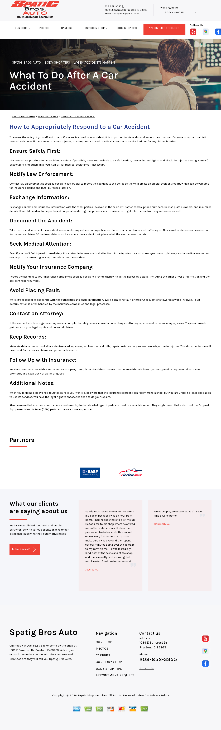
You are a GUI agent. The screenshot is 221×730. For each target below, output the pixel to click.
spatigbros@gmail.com (125, 13)
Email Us (146, 668)
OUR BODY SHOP (94, 28)
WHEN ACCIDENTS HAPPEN (94, 62)
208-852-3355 (113, 6)
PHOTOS (44, 28)
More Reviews (24, 549)
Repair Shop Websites (92, 695)
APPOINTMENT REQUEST (164, 28)
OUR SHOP (21, 28)
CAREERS (67, 28)
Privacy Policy (159, 695)
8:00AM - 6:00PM (174, 12)
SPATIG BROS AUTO (26, 62)
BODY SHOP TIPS (127, 28)
